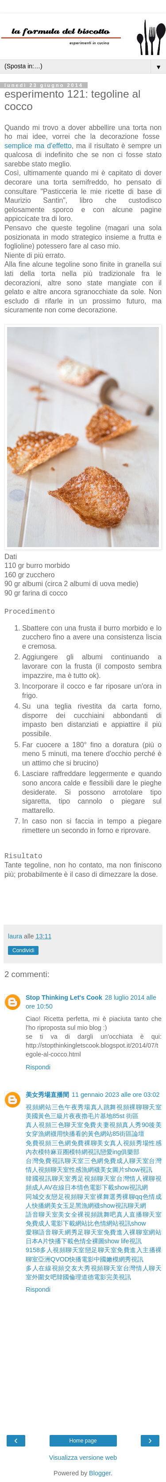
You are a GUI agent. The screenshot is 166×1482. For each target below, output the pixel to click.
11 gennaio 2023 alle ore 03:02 (115, 1094)
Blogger (100, 1473)
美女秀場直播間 (47, 1094)
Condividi (23, 950)
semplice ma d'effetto (38, 146)
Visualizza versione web (83, 1457)
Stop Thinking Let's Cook (64, 997)
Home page (83, 1441)
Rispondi (38, 1067)
